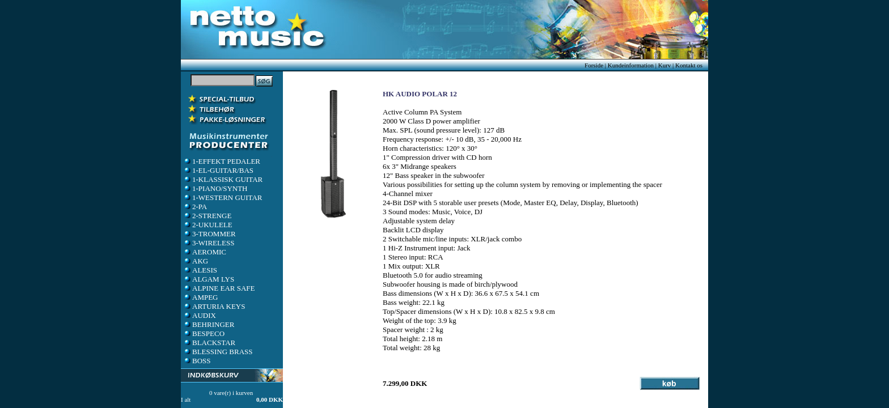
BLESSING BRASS (218, 351)
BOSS (197, 360)
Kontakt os (688, 65)
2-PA (195, 206)
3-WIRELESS (208, 243)
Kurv (664, 65)
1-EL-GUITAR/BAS (218, 170)
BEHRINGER (208, 324)
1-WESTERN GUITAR (223, 197)
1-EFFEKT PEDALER (221, 161)
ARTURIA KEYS (214, 306)
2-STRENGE (207, 215)
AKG (195, 261)
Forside (594, 65)
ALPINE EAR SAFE (219, 288)
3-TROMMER (209, 234)
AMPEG (200, 297)
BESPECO (204, 333)
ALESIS (200, 270)
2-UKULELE (207, 224)
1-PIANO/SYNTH (215, 188)
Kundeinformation (631, 65)
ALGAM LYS (208, 279)
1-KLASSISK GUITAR (223, 179)
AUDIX (199, 315)
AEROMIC (204, 252)
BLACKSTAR (209, 342)
